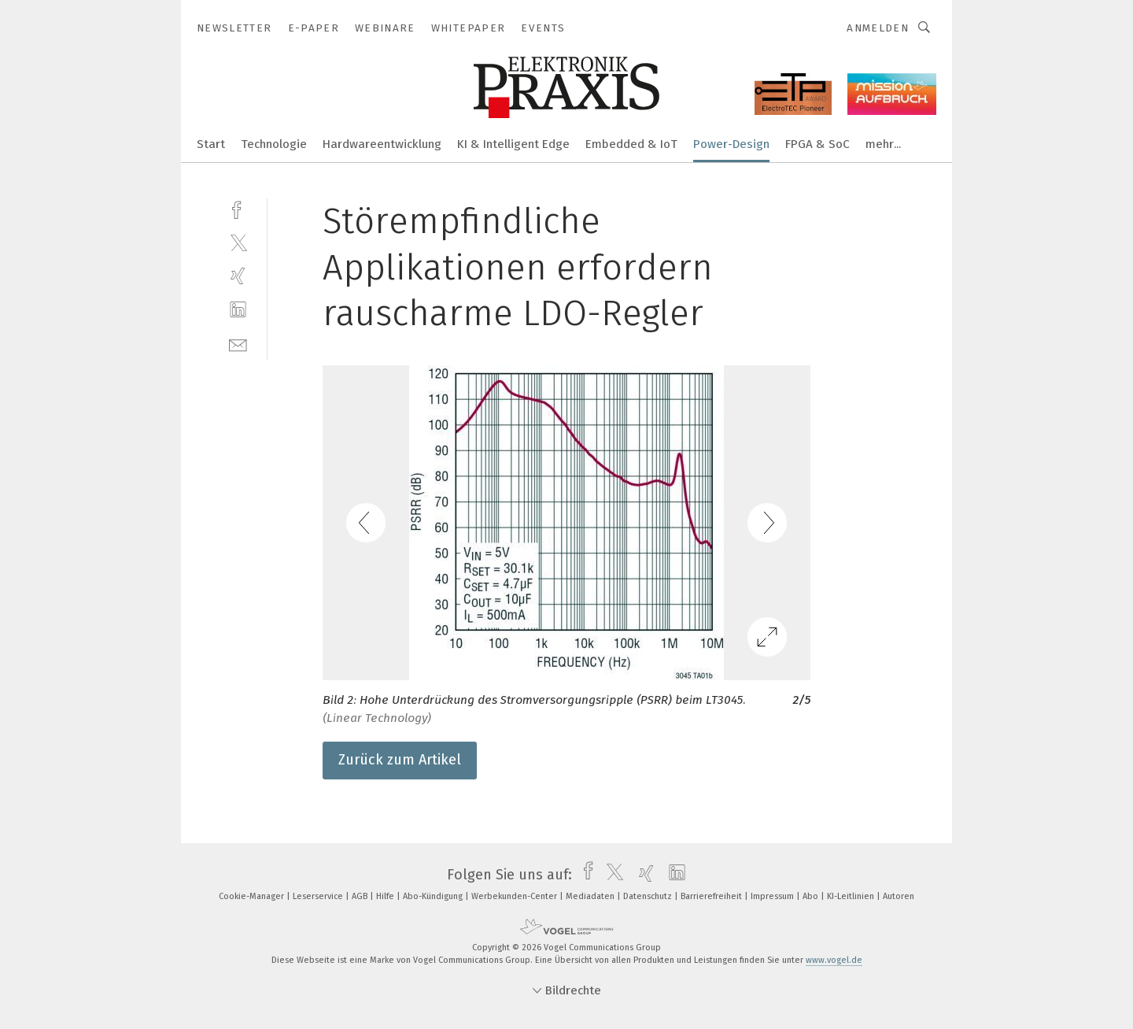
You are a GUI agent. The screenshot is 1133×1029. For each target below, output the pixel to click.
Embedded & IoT (631, 144)
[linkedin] (238, 310)
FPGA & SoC (817, 144)
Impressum (773, 896)
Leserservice (319, 896)
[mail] (238, 343)
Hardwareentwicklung (382, 144)
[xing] (238, 276)
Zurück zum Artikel (399, 759)
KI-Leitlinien (852, 896)
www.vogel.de (834, 960)
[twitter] (238, 242)
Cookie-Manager (252, 896)
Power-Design (731, 144)
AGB (361, 896)
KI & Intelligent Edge (513, 144)
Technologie (274, 144)
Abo (812, 896)
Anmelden (878, 28)
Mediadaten (591, 896)
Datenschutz (648, 896)
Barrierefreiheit (712, 896)
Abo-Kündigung (434, 896)
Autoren (898, 896)
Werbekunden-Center (515, 896)
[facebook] (238, 208)
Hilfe (386, 896)
